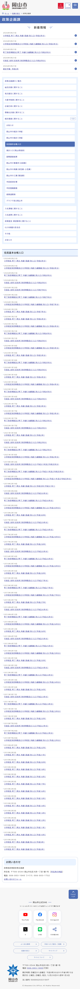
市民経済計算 (12, 182)
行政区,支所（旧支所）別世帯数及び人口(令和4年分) (25, 399)
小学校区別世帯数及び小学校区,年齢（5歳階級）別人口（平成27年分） (32, 595)
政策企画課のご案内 (13, 81)
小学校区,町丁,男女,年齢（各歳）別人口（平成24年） (25, 689)
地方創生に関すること (14, 93)
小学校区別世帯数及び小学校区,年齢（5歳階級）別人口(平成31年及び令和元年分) (38, 479)
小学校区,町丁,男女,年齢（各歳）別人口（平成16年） (25, 791)
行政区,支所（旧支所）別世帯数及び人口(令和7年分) (25, 290)
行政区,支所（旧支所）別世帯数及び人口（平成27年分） (26, 580)
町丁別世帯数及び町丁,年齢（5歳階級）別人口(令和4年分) (28, 392)
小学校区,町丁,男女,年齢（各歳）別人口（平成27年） (25, 602)
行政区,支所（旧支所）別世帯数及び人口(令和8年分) (24, 60)
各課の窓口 (16, 13)
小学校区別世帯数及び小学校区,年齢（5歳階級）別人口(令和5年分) (31, 348)
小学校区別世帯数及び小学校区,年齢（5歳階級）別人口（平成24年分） (32, 682)
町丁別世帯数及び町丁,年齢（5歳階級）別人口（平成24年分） (28, 675)
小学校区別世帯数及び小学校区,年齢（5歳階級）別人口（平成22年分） (32, 740)
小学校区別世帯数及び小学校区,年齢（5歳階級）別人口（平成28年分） (32, 566)
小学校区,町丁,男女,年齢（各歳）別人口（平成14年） (25, 806)
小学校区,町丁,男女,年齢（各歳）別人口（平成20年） (25, 762)
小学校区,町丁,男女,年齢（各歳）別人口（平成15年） (25, 798)
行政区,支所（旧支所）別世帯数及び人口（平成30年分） (26, 493)
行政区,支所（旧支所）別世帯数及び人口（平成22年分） (26, 726)
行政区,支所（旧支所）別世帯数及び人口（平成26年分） (26, 609)
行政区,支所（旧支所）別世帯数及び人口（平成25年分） (26, 639)
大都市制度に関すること (15, 100)
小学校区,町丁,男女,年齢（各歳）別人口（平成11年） (25, 827)
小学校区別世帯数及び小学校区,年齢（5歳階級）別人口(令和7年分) (31, 304)
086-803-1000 (35, 968)
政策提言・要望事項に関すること (18, 221)
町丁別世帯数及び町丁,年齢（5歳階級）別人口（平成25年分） (28, 646)
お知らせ (10, 125)
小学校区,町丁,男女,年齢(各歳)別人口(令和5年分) (25, 355)
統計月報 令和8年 (11, 69)
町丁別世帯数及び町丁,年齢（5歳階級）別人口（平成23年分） (28, 704)
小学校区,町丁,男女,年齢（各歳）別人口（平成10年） (25, 835)
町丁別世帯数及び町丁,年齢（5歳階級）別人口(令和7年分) (28, 297)
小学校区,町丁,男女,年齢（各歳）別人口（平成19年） (25, 769)
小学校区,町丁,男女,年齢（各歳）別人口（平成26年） (25, 631)
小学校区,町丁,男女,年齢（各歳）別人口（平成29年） (25, 544)
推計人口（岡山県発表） (15, 150)
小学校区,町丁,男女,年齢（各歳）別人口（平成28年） (25, 573)
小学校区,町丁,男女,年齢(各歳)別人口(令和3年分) (25, 406)
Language (68, 7)
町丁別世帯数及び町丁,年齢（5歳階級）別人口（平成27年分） (28, 588)
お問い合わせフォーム (13, 879)
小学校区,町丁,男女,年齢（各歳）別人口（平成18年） (25, 777)
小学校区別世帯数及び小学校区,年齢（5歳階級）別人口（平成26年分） (32, 624)
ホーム (7, 13)
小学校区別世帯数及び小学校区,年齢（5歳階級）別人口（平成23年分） (32, 711)
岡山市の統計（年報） (14, 131)
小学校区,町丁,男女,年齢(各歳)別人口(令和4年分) (25, 377)
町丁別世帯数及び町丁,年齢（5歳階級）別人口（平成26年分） (28, 617)
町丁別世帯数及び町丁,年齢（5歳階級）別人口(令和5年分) (28, 362)
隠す (73, 118)
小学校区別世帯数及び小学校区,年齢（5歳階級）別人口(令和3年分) (31, 413)
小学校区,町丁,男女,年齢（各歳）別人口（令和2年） (24, 435)
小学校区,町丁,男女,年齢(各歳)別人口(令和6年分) (25, 319)
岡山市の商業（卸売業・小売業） (18, 169)
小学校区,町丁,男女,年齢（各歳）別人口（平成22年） (25, 748)
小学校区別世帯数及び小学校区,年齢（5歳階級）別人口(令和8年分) (30, 44)
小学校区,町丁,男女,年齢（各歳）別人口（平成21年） (25, 755)
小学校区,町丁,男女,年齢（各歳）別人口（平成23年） (25, 718)
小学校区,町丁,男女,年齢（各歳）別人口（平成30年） (25, 515)
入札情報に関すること (14, 208)
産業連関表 (11, 194)
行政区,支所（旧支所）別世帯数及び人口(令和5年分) (25, 370)
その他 (7, 234)
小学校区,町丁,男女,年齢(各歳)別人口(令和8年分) (24, 36)
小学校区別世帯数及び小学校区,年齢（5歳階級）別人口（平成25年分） (32, 653)
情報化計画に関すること (15, 112)
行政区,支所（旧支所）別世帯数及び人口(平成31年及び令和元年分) (31, 464)
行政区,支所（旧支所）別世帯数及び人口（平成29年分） (26, 522)
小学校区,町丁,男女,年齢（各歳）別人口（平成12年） (25, 820)
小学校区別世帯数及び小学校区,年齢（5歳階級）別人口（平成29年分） (32, 537)
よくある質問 (25, 944)
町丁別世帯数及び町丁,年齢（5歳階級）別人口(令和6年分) (28, 333)
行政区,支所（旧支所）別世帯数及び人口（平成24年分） (26, 668)
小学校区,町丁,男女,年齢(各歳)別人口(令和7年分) (25, 312)
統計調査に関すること (14, 119)
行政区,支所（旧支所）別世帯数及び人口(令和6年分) (25, 341)
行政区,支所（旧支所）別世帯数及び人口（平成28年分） (26, 551)
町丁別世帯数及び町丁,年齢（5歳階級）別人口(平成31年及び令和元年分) (34, 471)
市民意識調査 (12, 188)
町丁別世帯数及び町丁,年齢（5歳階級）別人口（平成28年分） (28, 559)
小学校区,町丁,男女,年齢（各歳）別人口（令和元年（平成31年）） (29, 486)
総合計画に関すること (14, 87)
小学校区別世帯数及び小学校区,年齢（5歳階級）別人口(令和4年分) (31, 384)
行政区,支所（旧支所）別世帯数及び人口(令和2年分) (25, 442)
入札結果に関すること (14, 215)
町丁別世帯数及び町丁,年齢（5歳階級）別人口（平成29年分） (28, 530)
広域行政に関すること (14, 106)
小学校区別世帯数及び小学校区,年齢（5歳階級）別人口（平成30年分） (32, 508)
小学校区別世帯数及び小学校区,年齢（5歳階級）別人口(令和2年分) (31, 457)
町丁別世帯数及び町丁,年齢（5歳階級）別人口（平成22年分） (28, 733)
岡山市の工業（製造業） (15, 175)
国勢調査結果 (12, 157)
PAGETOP (73, 895)
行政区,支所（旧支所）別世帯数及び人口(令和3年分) (25, 428)
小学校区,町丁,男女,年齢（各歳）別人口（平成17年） (25, 784)
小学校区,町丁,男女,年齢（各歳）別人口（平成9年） (24, 842)
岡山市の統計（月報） (14, 138)
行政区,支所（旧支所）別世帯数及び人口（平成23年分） (26, 697)
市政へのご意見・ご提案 (53, 944)
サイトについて (39, 957)
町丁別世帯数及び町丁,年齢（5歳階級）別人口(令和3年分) (28, 421)
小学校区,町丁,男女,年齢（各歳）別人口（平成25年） (25, 660)
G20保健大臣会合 (12, 227)
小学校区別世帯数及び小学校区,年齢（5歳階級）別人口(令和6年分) (31, 326)
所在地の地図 (56, 872)
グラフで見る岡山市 (14, 201)
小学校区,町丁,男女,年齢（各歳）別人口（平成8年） (24, 849)
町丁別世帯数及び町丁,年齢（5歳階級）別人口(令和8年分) (27, 52)
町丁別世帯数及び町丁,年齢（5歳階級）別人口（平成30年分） (28, 500)
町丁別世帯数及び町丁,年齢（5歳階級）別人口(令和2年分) (28, 450)
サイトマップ (53, 951)
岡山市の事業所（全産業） (16, 163)
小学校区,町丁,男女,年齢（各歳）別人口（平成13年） (25, 813)
